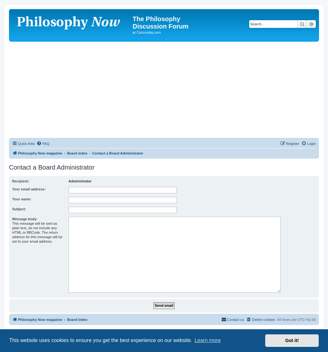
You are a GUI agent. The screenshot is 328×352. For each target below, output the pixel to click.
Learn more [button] (207, 340)
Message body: (24, 219)
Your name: (21, 199)
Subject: (19, 209)
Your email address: (28, 189)
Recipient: (20, 181)
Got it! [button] (292, 340)
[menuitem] (43, 143)
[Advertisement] (164, 90)
